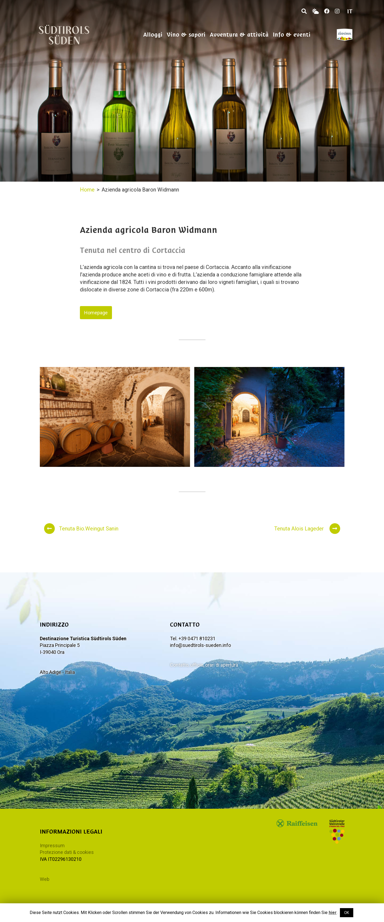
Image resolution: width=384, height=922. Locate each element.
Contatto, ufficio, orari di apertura (204, 665)
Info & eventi (292, 34)
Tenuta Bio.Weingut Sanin (81, 528)
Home (87, 189)
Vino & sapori (186, 34)
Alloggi (152, 34)
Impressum (52, 845)
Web (44, 879)
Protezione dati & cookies (67, 852)
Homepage (96, 312)
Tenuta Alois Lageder (307, 528)
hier (333, 912)
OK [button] (346, 913)
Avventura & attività (239, 34)
